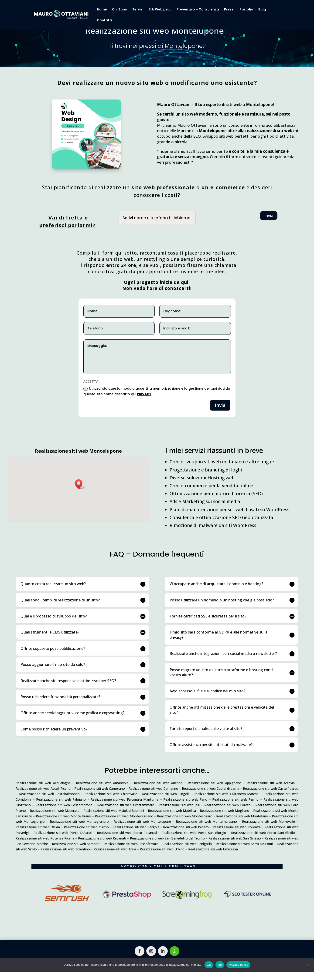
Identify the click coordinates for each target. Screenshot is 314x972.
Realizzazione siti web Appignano (214, 783)
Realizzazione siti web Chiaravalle (111, 794)
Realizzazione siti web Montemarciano (206, 821)
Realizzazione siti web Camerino (153, 788)
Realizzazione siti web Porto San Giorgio (193, 832)
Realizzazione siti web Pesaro (186, 827)
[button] (80, 484)
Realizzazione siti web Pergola (136, 827)
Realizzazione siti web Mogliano (224, 810)
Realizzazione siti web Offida (38, 827)
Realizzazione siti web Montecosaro (184, 816)
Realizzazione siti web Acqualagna (43, 783)
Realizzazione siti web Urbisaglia (213, 849)
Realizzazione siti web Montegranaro (79, 821)
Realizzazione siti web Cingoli (165, 794)
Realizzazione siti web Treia (115, 849)
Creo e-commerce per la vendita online (211, 486)
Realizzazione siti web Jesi (179, 805)
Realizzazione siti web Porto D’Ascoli (63, 832)
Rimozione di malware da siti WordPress (213, 525)
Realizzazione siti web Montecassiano (124, 816)
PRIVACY (144, 394)
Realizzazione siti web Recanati (102, 838)
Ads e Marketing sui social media (205, 501)
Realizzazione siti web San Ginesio (234, 838)
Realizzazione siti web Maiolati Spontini (113, 810)
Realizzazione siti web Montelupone (142, 821)
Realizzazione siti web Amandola (102, 783)
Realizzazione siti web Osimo (86, 827)
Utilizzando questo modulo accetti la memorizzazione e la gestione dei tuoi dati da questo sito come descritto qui (156, 391)
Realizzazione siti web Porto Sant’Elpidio (263, 832)
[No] (308, 964)
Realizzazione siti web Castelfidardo (270, 788)
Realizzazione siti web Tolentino (65, 849)
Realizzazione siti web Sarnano (76, 844)
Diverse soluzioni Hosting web (202, 478)
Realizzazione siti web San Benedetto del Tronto (167, 838)
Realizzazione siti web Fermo (235, 799)
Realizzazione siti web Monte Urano (63, 816)
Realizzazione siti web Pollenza (237, 827)
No (220, 964)
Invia (268, 215)
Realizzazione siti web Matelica (172, 810)
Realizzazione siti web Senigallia (187, 844)
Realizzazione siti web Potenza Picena (45, 838)
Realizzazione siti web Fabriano (61, 799)
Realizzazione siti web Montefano (242, 816)
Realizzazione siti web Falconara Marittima (124, 799)
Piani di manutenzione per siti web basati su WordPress (229, 510)
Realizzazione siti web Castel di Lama (210, 788)
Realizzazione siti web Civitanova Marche (226, 794)
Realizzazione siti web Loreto (227, 805)
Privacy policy (238, 964)
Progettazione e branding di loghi (206, 470)
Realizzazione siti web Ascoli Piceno (43, 788)
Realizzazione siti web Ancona (158, 783)
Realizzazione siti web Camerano (99, 788)
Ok (209, 964)
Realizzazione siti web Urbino (162, 849)
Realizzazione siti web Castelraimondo (49, 794)
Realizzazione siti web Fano (185, 799)
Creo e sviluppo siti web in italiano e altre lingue (222, 462)
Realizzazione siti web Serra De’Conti (244, 844)
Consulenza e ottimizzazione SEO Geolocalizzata (221, 517)
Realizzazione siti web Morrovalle (268, 821)
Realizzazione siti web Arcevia (271, 783)
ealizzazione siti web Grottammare (126, 805)
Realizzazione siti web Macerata (54, 810)
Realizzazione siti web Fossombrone (63, 805)
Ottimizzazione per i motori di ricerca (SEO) (216, 494)
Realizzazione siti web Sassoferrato (131, 844)
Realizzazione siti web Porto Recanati (127, 832)
